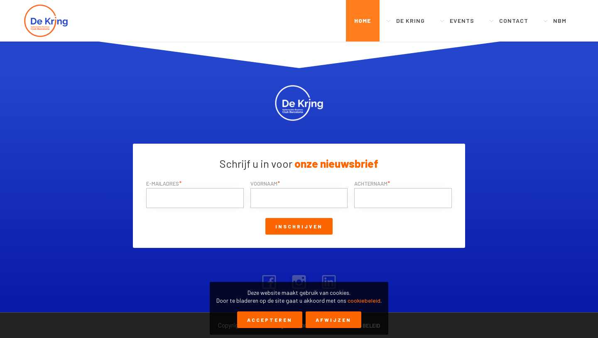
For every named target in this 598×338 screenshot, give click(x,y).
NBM (559, 20)
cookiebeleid (364, 300)
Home (362, 20)
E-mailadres (162, 183)
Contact (513, 20)
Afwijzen (333, 320)
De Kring (410, 20)
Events (462, 20)
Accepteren (269, 320)
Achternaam (370, 183)
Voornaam (263, 183)
